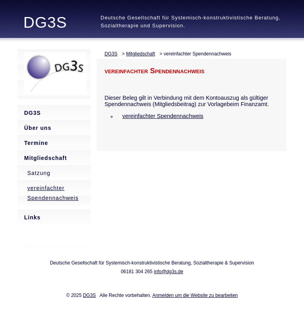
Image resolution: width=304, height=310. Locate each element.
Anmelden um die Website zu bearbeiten (195, 295)
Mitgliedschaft (45, 158)
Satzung (38, 173)
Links (32, 217)
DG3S (45, 22)
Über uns (37, 128)
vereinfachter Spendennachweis (52, 193)
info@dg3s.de (168, 271)
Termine (36, 143)
